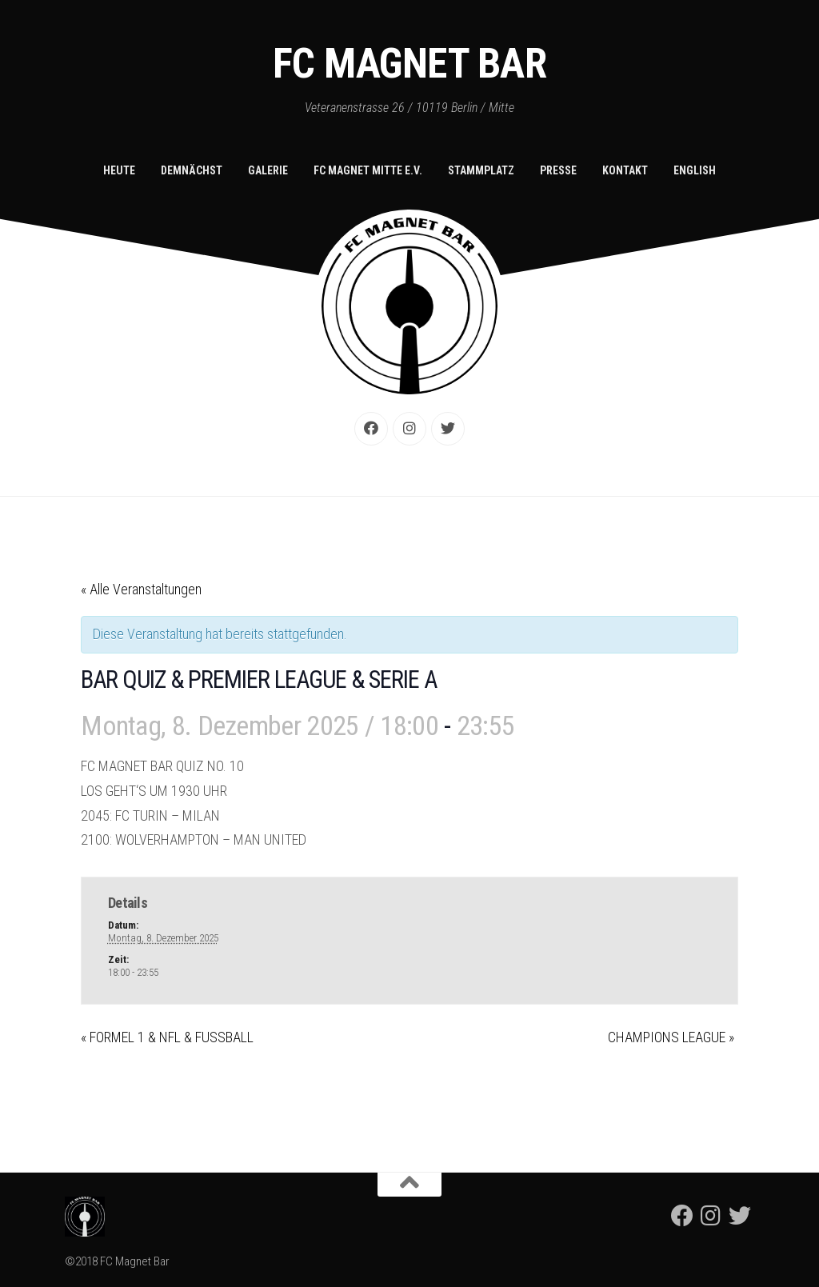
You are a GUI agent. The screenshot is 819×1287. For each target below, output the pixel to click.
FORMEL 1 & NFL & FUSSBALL (167, 1037)
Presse (558, 170)
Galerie (268, 170)
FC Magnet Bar (410, 63)
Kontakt (625, 170)
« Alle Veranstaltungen (141, 589)
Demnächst (191, 170)
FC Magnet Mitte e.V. (368, 170)
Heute (119, 170)
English (694, 170)
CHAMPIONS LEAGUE (671, 1037)
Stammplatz (481, 170)
